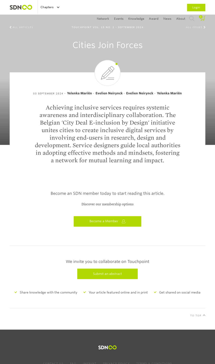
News (167, 18)
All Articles (23, 27)
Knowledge (136, 18)
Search (191, 18)
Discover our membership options (107, 204)
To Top (196, 315)
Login (196, 7)
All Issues (194, 27)
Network (103, 18)
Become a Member (107, 221)
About (180, 18)
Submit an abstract (107, 274)
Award (154, 18)
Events (118, 18)
